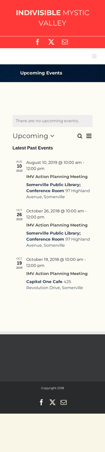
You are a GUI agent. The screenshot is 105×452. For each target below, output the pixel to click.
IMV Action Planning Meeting (57, 176)
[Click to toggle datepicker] (35, 136)
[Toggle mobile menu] (94, 56)
